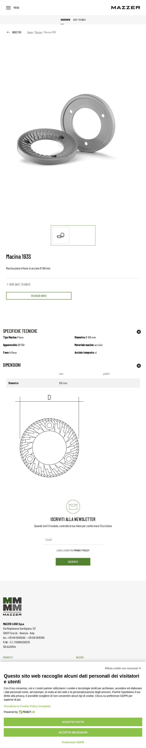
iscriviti (73, 561)
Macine (38, 32)
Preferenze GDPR (73, 742)
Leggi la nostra (73, 550)
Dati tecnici (79, 19)
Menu (12, 7)
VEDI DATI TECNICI (18, 284)
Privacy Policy (82, 550)
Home (30, 32)
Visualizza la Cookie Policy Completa (27, 706)
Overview (65, 19)
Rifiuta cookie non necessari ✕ (123, 668)
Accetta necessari (73, 732)
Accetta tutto (73, 722)
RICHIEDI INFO (38, 295)
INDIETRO (13, 32)
